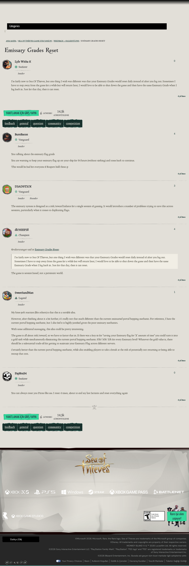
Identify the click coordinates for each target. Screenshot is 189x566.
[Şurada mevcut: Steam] (96, 492)
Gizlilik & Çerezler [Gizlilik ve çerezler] (119, 561)
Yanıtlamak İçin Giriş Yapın (21, 113)
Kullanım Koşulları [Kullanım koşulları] (100, 561)
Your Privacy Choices (72, 561)
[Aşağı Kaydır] (21, 562)
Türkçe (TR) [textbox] (16, 539)
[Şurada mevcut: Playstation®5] (45, 492)
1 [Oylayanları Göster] (174, 292)
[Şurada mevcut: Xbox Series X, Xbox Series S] (17, 492)
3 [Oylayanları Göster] (174, 186)
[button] (87, 26)
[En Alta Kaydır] (25, 562)
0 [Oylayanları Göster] (174, 61)
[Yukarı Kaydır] (10, 562)
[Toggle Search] (14, 31)
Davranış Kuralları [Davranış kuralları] (137, 561)
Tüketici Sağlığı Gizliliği (176, 561)
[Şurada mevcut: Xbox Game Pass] (128, 492)
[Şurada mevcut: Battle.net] (168, 492)
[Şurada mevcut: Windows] (72, 492)
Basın (86, 561)
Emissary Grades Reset (47, 249)
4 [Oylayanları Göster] (174, 134)
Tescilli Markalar (155, 561)
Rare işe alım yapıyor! (177, 516)
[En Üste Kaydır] (7, 562)
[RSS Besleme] (4, 41)
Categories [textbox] (14, 26)
